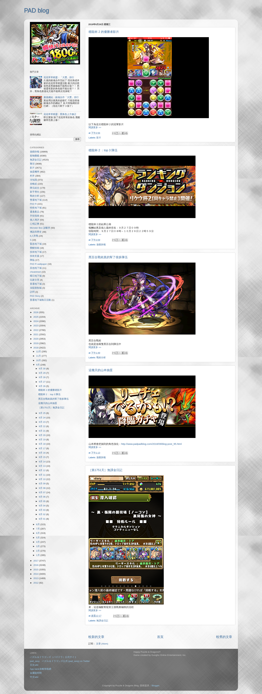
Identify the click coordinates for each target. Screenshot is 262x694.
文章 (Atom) (102, 643)
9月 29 (42, 373)
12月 (39, 351)
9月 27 (42, 382)
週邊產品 (34, 212)
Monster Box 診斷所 (40, 228)
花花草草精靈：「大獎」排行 (59, 77)
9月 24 (42, 417)
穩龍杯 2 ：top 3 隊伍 (103, 150)
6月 (38, 533)
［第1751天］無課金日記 (105, 470)
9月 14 (42, 461)
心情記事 (34, 224)
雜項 (32, 163)
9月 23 (42, 422)
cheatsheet (35, 272)
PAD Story (35, 296)
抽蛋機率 (34, 172)
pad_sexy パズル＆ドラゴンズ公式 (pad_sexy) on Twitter (60, 661)
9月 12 (42, 470)
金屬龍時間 (36, 673)
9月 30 (42, 368)
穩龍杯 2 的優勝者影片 (104, 31)
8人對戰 (34, 236)
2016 (36, 565)
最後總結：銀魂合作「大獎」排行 (61, 97)
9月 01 (42, 519)
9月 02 (42, 514)
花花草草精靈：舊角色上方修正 (60, 114)
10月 (39, 360)
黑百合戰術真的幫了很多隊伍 (108, 257)
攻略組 (33, 184)
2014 (36, 574)
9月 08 (42, 488)
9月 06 (42, 497)
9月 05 (42, 501)
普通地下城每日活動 (40, 300)
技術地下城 (36, 252)
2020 (36, 339)
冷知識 (33, 180)
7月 (38, 528)
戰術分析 (101, 357)
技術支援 (34, 256)
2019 (36, 343)
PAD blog (36, 10)
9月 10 (42, 479)
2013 (36, 578)
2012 (36, 583)
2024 (36, 321)
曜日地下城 (36, 276)
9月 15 (42, 457)
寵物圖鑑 (34, 155)
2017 (36, 560)
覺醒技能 (34, 248)
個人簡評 (34, 220)
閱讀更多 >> (95, 127)
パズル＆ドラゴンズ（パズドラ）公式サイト (53, 657)
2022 (36, 330)
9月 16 (42, 453)
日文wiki (34, 665)
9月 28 (42, 377)
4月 (38, 542)
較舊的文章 (224, 637)
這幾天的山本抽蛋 (101, 370)
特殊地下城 (36, 208)
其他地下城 (36, 268)
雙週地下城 (36, 200)
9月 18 (42, 444)
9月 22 (42, 426)
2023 (36, 325)
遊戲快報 (101, 244)
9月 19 (42, 439)
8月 (38, 524)
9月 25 (42, 413)
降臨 (32, 260)
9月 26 (42, 386)
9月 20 (42, 435)
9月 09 (42, 483)
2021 (36, 334)
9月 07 (42, 492)
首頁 (160, 637)
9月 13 (42, 466)
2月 (38, 551)
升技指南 (34, 216)
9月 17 (42, 448)
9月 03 (42, 510)
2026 (36, 312)
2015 (36, 569)
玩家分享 (34, 280)
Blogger (155, 685)
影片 (98, 137)
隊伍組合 (34, 188)
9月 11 (42, 475)
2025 (36, 317)
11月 (39, 356)
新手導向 (34, 192)
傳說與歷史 (36, 232)
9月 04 (42, 505)
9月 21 (42, 431)
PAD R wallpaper (38, 264)
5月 (38, 537)
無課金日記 (102, 620)
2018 (36, 347)
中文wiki (34, 677)
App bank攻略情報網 (40, 669)
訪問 (32, 292)
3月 (38, 546)
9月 (38, 364)
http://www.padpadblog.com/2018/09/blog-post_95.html (151, 444)
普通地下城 (36, 284)
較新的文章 (96, 637)
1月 (38, 555)
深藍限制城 (36, 288)
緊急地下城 (36, 244)
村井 (32, 176)
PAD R (33, 204)
